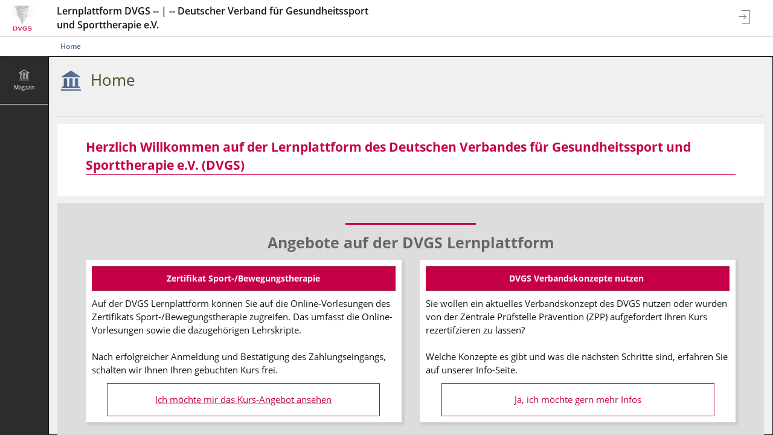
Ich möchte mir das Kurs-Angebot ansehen (243, 399)
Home (70, 46)
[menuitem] (24, 80)
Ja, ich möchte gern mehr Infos (578, 399)
